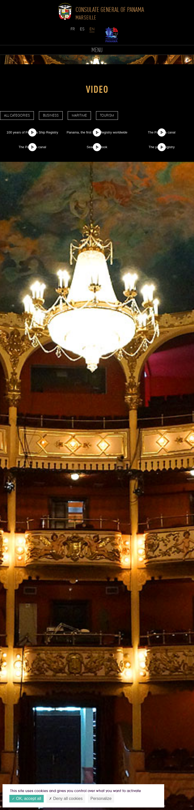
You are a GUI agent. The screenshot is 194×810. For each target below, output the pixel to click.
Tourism (107, 115)
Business (51, 115)
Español (83, 32)
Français (73, 32)
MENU (97, 50)
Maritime (79, 115)
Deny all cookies (66, 798)
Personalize (101, 798)
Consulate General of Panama (110, 13)
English (92, 32)
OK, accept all (26, 798)
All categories (17, 115)
